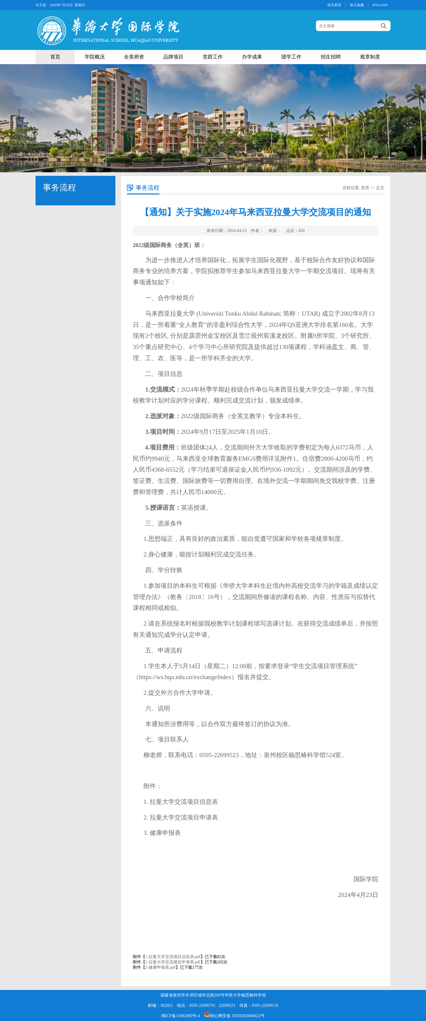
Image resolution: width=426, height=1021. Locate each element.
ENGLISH (380, 5)
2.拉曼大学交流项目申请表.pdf (173, 962)
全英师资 (134, 57)
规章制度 (370, 57)
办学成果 (252, 57)
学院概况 (95, 57)
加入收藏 (357, 5)
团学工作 (291, 57)
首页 (55, 57)
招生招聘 (331, 57)
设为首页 (334, 5)
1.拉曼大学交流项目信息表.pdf (173, 957)
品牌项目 (173, 57)
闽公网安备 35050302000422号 (234, 1016)
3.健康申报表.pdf (160, 967)
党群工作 (213, 57)
